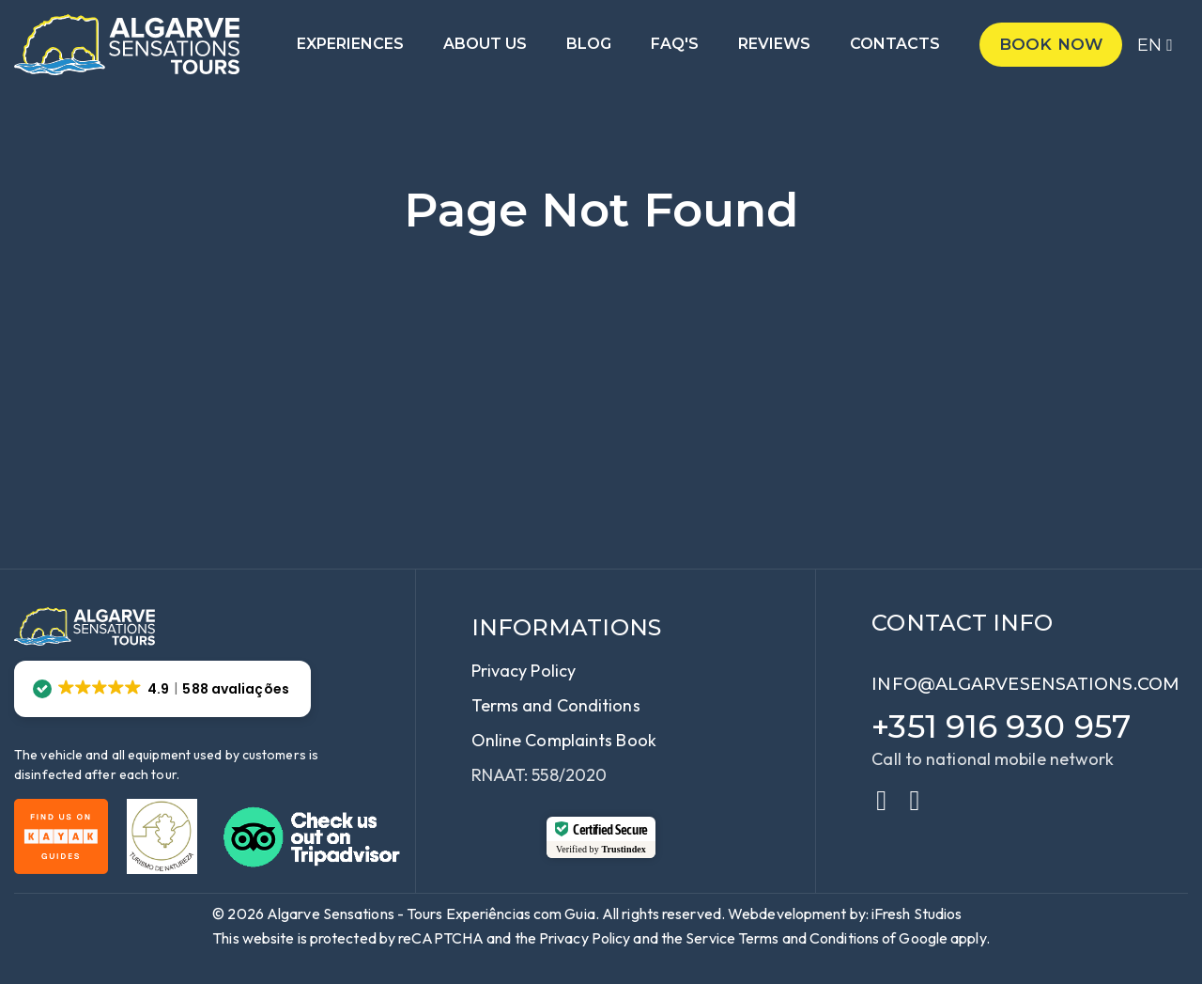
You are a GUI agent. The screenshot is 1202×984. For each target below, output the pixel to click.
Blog (588, 45)
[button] (162, 689)
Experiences (350, 45)
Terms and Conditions (555, 705)
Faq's (675, 45)
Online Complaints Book (563, 740)
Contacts (895, 45)
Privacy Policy (523, 670)
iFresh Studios (916, 913)
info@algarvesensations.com (1025, 684)
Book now (1050, 44)
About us (485, 45)
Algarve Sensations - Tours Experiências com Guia (431, 913)
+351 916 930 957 (1001, 726)
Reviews (774, 45)
